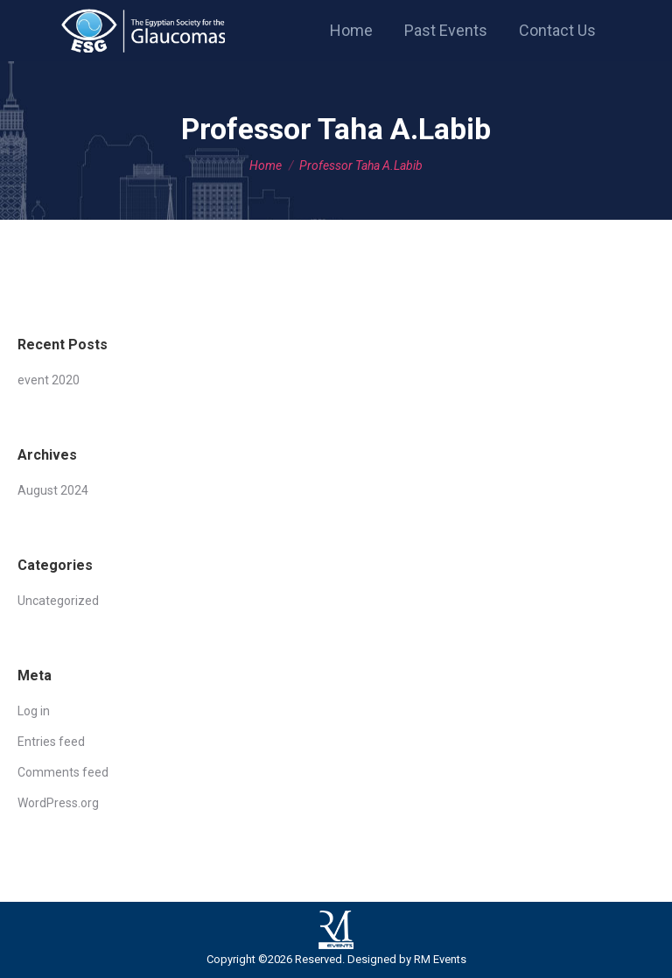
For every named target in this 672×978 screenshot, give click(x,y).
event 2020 (49, 380)
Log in (34, 711)
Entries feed (51, 742)
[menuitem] (351, 31)
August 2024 (53, 490)
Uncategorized (58, 601)
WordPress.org (58, 803)
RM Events (440, 959)
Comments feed (63, 772)
